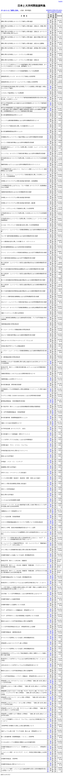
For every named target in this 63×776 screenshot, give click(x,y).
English (60, 1)
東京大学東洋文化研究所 (54, 12)
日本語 (48, 21)
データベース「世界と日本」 (10, 10)
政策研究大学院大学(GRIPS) (54, 10)
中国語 (52, 401)
